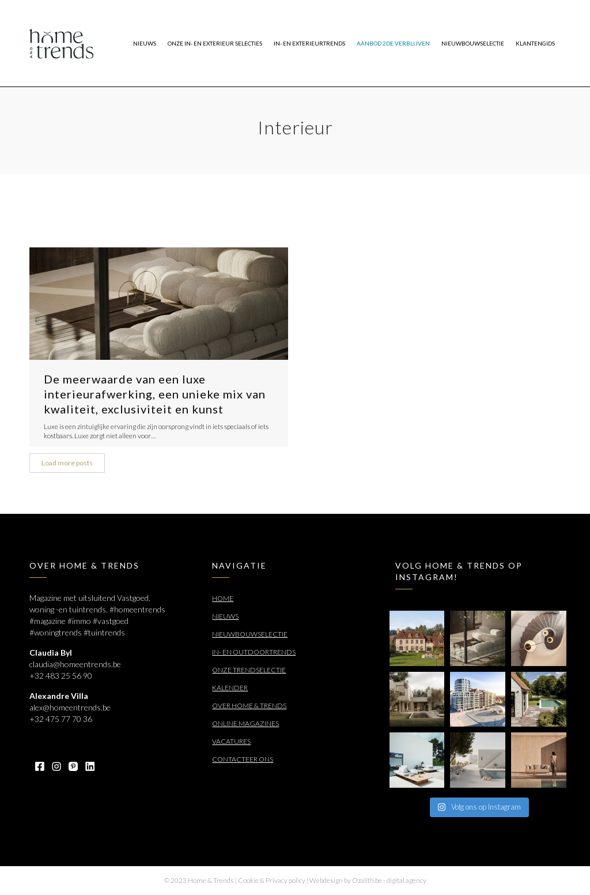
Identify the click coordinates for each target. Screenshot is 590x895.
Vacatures (231, 741)
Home (222, 598)
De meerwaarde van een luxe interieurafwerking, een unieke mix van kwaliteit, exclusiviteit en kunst (155, 394)
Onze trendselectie (249, 669)
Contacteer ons (242, 759)
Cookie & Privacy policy (271, 880)
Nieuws (225, 616)
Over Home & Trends (249, 705)
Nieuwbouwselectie (250, 634)
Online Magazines (245, 723)
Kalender (230, 687)
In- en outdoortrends (254, 652)
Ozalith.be (367, 880)
